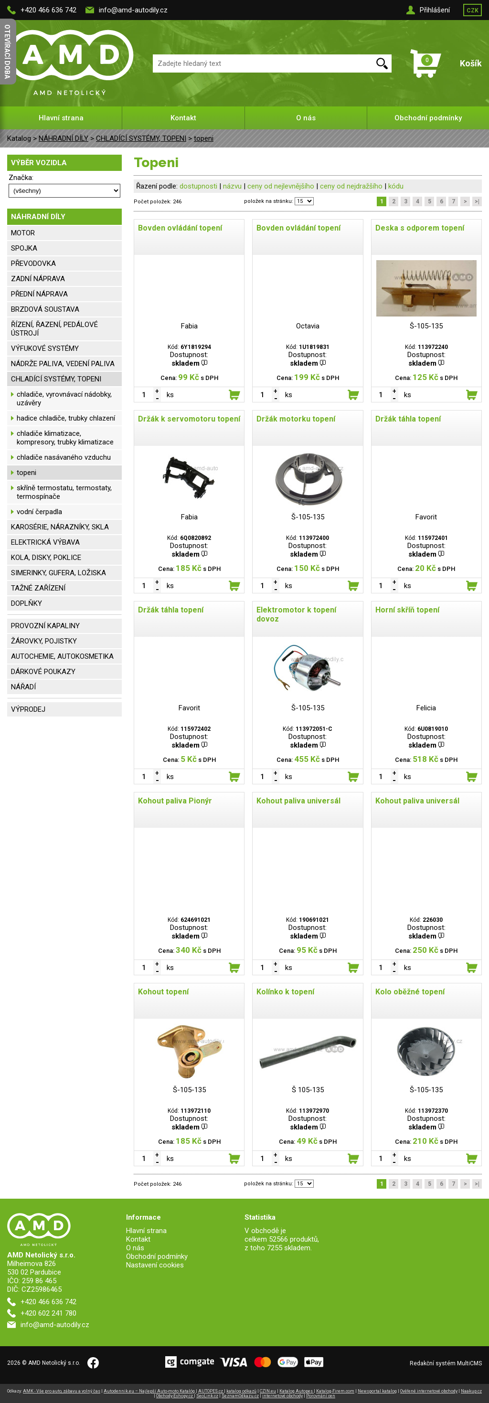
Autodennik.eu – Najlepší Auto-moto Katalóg (150, 1391)
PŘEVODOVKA (33, 263)
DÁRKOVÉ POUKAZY (43, 671)
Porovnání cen (320, 1395)
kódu (396, 186)
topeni (203, 138)
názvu (232, 186)
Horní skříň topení (407, 609)
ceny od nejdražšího (351, 186)
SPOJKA (24, 248)
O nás (306, 118)
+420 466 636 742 (48, 10)
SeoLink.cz (207, 1395)
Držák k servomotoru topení (189, 418)
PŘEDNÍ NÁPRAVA (39, 294)
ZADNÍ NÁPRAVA (38, 278)
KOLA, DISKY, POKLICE (46, 557)
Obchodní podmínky (428, 118)
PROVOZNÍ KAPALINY (45, 626)
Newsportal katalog (377, 1391)
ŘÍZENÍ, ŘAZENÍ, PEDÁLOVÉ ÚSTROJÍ (54, 329)
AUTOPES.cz (211, 1391)
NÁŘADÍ (23, 687)
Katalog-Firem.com (335, 1391)
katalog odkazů (241, 1391)
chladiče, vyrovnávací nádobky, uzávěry (64, 398)
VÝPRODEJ (28, 709)
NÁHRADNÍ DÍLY (63, 138)
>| (477, 201)
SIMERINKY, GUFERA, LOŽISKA (58, 573)
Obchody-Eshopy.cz (175, 1395)
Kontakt (183, 118)
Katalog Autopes (296, 1391)
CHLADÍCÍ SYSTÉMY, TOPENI (141, 138)
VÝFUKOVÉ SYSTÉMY (45, 348)
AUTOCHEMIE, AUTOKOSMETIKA (62, 656)
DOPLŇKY (26, 603)
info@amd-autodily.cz (133, 10)
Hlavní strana (61, 118)
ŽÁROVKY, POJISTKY (44, 641)
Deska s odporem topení (419, 227)
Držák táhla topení (408, 418)
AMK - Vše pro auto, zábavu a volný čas (61, 1391)
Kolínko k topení (285, 991)
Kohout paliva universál (298, 800)
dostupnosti (198, 186)
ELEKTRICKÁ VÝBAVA (45, 542)
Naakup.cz (471, 1391)
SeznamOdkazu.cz (240, 1395)
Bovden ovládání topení (180, 227)
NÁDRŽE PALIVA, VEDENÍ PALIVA (63, 363)
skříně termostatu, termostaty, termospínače (64, 492)
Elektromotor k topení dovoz (296, 614)
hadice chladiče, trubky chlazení (66, 418)
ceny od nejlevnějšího (280, 186)
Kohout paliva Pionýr (175, 800)
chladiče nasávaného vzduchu (64, 457)
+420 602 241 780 (48, 1313)
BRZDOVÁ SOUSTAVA (45, 309)
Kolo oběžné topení (410, 991)
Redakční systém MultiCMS (446, 1363)
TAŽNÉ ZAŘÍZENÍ (38, 588)
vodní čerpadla (39, 511)
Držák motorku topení (295, 418)
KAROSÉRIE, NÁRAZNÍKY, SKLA (60, 527)
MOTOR (23, 233)
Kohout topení (163, 991)
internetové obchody (282, 1395)
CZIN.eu (268, 1391)
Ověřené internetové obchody (428, 1391)
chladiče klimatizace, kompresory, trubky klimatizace (65, 437)
